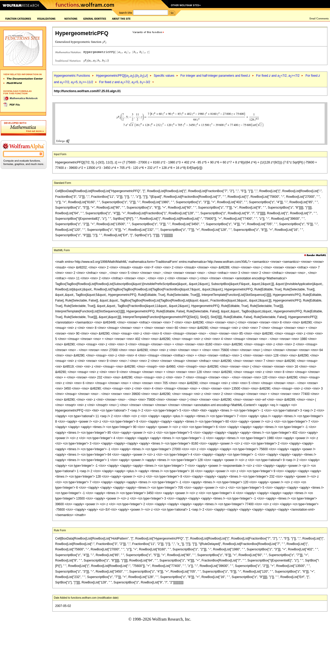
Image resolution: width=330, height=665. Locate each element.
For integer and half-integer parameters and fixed (215, 75)
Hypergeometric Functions (72, 75)
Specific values (164, 75)
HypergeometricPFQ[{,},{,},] (121, 75)
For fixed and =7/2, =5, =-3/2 (124, 82)
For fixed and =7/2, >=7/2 (277, 75)
